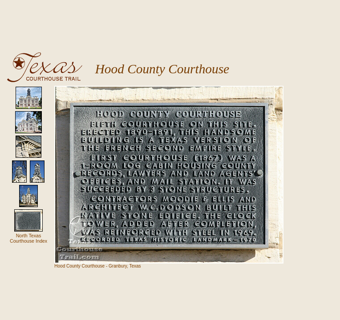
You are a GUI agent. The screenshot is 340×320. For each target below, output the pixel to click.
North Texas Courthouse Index (28, 238)
